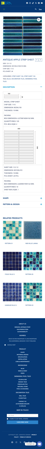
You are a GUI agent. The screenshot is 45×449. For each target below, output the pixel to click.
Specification (22, 357)
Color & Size (22, 380)
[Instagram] (30, 3)
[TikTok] (33, 3)
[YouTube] (42, 3)
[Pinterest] (39, 3)
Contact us (22, 401)
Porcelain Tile (22, 384)
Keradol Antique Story (22, 327)
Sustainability (22, 332)
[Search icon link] (36, 9)
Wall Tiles (22, 396)
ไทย (40, 9)
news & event (22, 371)
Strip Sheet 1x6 (17, 76)
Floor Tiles (22, 398)
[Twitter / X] (36, 3)
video (22, 373)
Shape (23, 352)
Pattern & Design (22, 355)
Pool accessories (22, 389)
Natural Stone (23, 387)
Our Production (22, 329)
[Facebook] (27, 3)
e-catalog (22, 406)
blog (22, 369)
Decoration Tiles (17, 79)
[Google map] (9, 345)
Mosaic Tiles (22, 382)
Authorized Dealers (22, 404)
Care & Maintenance (22, 362)
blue (9, 79)
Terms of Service (25, 437)
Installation (22, 359)
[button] (38, 19)
